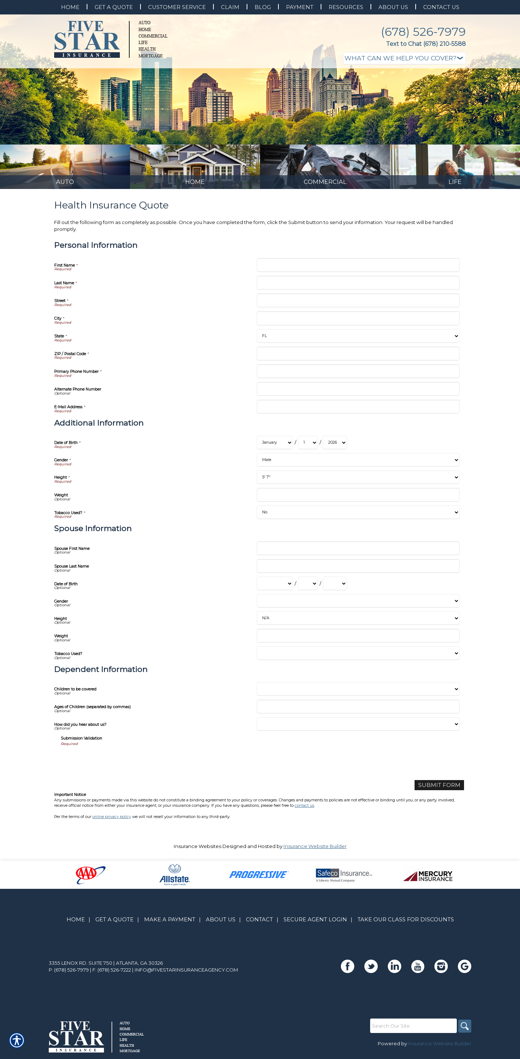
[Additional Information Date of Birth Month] (275, 447)
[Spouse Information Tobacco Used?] (358, 657)
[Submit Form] (442, 788)
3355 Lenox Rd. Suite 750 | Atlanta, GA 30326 (106, 966)
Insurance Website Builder (315, 850)
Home (75, 923)
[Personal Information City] (358, 322)
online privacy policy (111, 820)
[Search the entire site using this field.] (411, 1029)
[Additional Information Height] (358, 481)
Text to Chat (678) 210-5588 (426, 43)
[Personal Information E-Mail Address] (358, 411)
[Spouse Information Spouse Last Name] (358, 570)
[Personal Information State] (358, 340)
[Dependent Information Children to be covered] (358, 693)
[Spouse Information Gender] (358, 605)
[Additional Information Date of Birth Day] (308, 447)
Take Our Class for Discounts (406, 923)
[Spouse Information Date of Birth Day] (308, 588)
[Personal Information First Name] (358, 269)
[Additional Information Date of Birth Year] (335, 447)
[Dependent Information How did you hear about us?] (358, 728)
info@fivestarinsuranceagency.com (186, 973)
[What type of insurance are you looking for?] (404, 58)
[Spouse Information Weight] (358, 640)
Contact (259, 923)
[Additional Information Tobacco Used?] (358, 517)
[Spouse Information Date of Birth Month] (275, 588)
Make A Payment (169, 923)
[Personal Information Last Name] (358, 287)
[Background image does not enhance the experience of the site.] (65, 169)
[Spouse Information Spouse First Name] (358, 553)
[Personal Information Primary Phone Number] (358, 376)
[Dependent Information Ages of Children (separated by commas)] (358, 711)
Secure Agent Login (315, 923)
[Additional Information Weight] (358, 499)
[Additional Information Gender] (358, 464)
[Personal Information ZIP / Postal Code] (358, 358)
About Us (220, 923)
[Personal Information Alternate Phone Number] (358, 393)
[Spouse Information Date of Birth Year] (335, 588)
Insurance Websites (197, 850)
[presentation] (115, 765)
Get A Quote (114, 923)
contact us (304, 809)
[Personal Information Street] (358, 305)
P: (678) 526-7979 (69, 973)
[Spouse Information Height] (358, 622)
